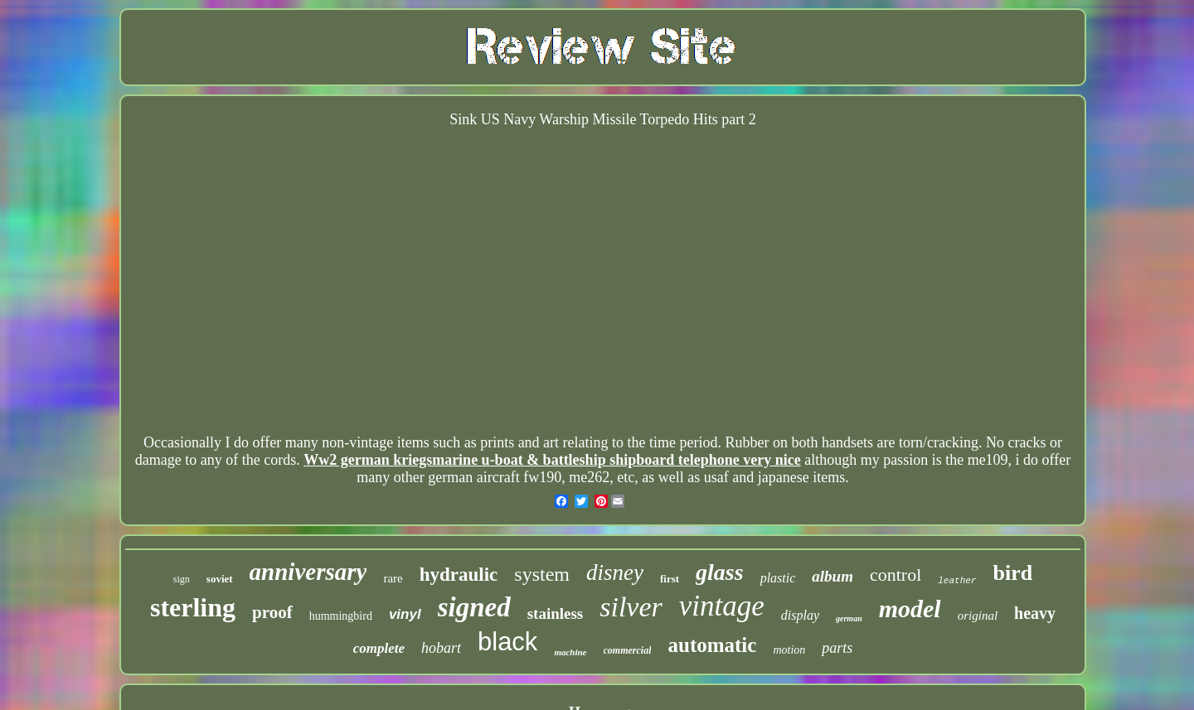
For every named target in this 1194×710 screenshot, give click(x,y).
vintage (721, 606)
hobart (441, 648)
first (669, 578)
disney (614, 572)
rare (392, 578)
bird (1012, 573)
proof (272, 612)
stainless (555, 613)
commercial (628, 650)
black (507, 641)
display (800, 615)
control (895, 574)
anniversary (308, 571)
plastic (778, 578)
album (832, 576)
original (977, 615)
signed (474, 607)
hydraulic (459, 574)
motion (789, 650)
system (542, 574)
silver (631, 607)
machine (570, 652)
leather (957, 581)
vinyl (405, 614)
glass (720, 572)
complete (379, 648)
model (910, 608)
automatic (711, 645)
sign (181, 579)
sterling (192, 607)
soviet (219, 578)
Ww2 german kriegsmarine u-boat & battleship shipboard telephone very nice (551, 460)
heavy (1035, 613)
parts (837, 648)
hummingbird (340, 616)
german (849, 618)
